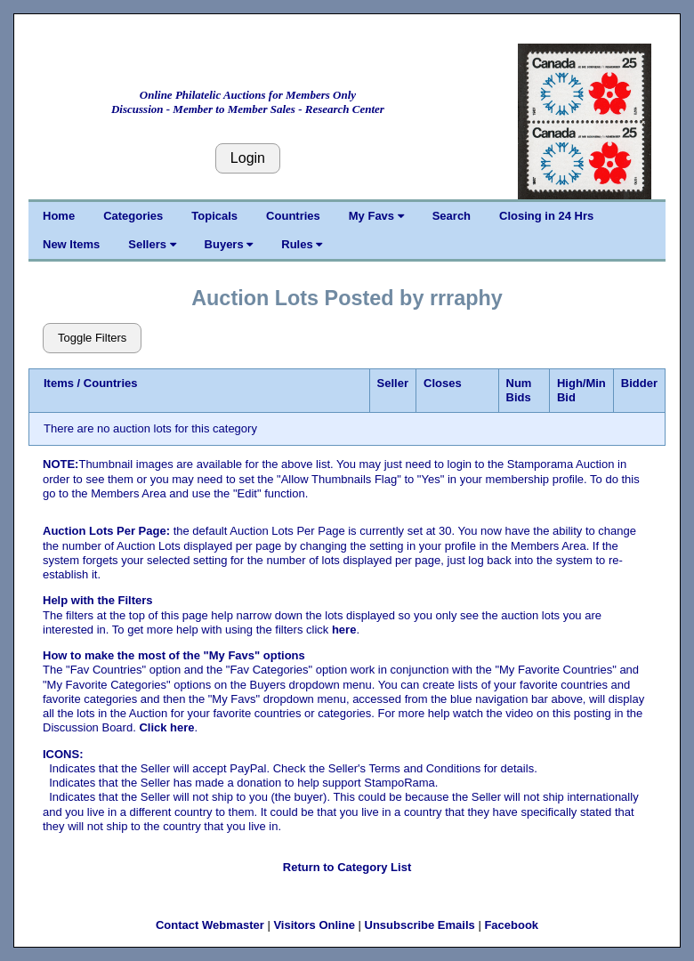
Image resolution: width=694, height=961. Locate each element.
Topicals (214, 215)
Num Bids (519, 390)
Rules (301, 244)
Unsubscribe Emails (420, 925)
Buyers (229, 244)
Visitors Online (314, 925)
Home (59, 215)
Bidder (639, 383)
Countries (293, 215)
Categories (133, 215)
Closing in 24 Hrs (546, 215)
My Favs (376, 215)
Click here (166, 727)
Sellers (151, 244)
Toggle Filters (92, 337)
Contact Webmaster (210, 925)
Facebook (511, 925)
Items (59, 383)
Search (451, 215)
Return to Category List (347, 867)
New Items (71, 244)
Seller (392, 383)
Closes (443, 383)
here (344, 629)
